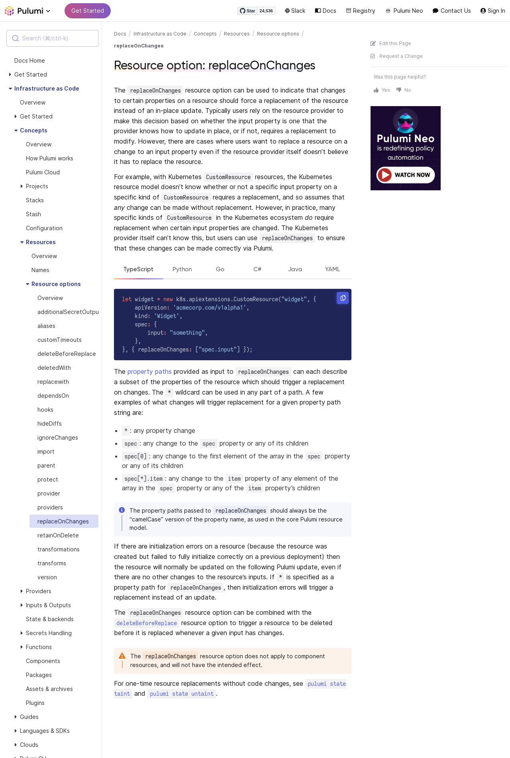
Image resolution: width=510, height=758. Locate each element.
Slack (295, 10)
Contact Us (452, 10)
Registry (360, 10)
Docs (325, 10)
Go (222, 269)
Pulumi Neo (404, 10)
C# (259, 269)
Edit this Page (391, 43)
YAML (333, 269)
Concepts (205, 34)
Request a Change (397, 56)
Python (184, 269)
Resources (237, 34)
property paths (150, 372)
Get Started (87, 10)
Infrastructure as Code (159, 34)
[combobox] (52, 38)
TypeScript (139, 269)
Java (295, 269)
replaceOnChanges (138, 46)
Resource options (278, 34)
